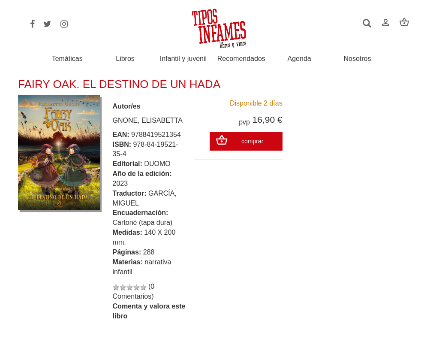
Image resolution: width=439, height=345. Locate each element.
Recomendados (241, 58)
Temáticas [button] (67, 58)
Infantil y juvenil (183, 58)
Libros (125, 58)
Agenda (299, 58)
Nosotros (357, 58)
